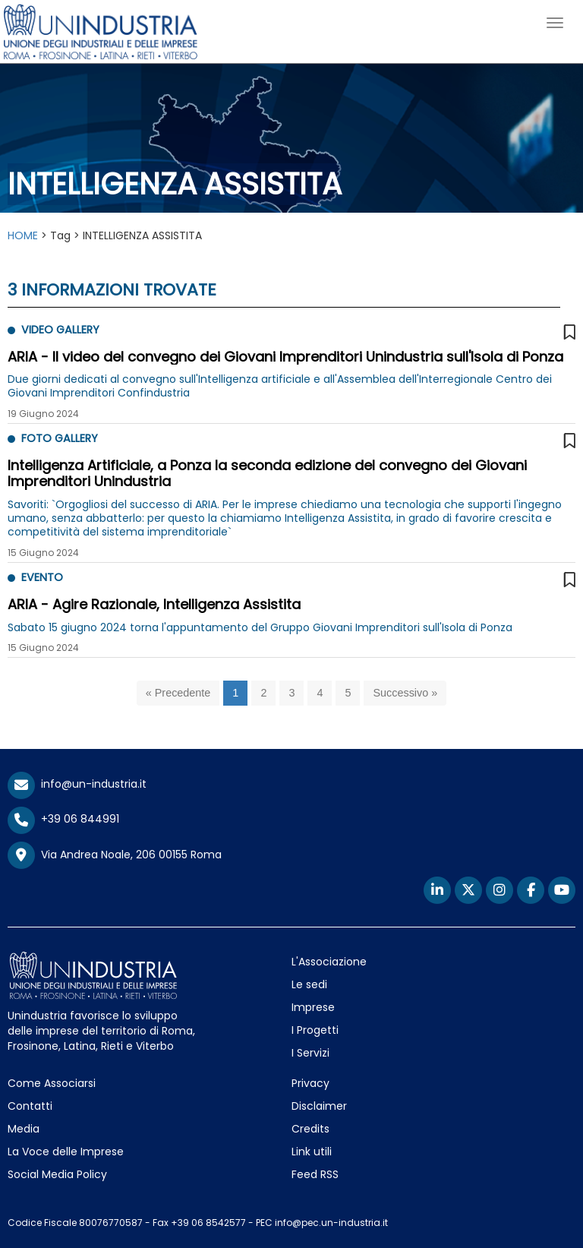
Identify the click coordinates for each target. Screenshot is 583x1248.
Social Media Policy (57, 1174)
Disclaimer (319, 1106)
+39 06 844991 (63, 818)
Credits (310, 1128)
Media (23, 1128)
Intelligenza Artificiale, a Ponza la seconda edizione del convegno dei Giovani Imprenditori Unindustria (267, 473)
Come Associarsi (52, 1083)
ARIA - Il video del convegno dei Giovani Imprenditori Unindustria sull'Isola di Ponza (285, 356)
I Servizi (310, 1052)
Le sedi (309, 984)
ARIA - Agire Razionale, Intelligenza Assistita (154, 604)
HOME (23, 235)
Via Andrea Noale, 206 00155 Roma (115, 855)
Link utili (312, 1151)
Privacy (310, 1083)
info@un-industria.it (77, 783)
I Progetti (315, 1030)
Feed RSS (315, 1174)
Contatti (30, 1106)
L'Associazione (329, 961)
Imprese (313, 1007)
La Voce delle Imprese (66, 1151)
